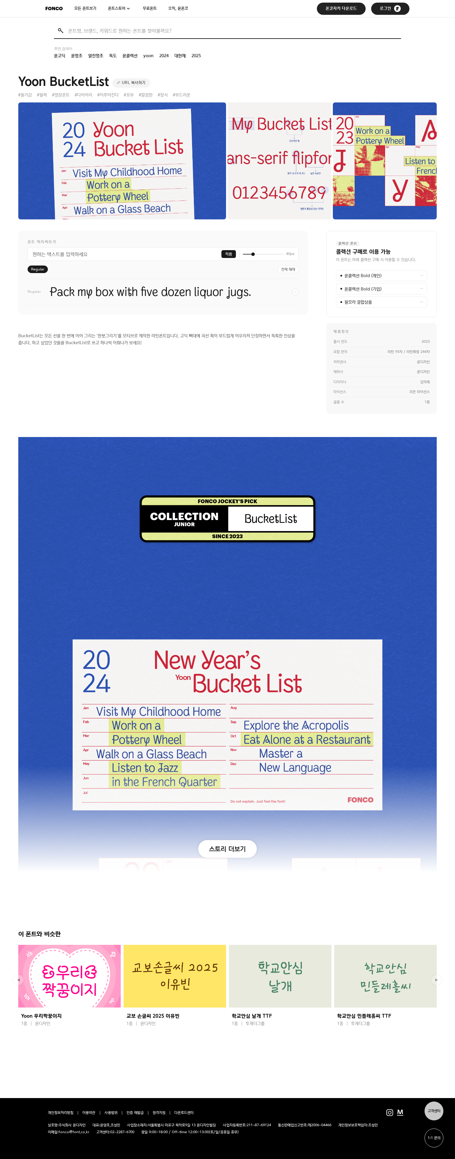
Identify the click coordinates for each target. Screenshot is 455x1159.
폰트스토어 (116, 8)
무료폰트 (150, 8)
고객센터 (434, 1111)
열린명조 (95, 56)
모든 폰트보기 (85, 8)
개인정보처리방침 (60, 1113)
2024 (164, 56)
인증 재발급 (135, 1113)
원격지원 (159, 1113)
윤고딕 (59, 56)
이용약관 (88, 1113)
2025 (196, 56)
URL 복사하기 (133, 82)
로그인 (390, 8)
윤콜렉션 (130, 56)
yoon (148, 56)
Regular (37, 269)
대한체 (180, 56)
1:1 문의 (434, 1138)
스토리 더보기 (227, 849)
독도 (113, 56)
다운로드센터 (184, 1113)
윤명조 (76, 56)
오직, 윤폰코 (178, 8)
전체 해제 (288, 269)
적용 (228, 254)
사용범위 (111, 1113)
